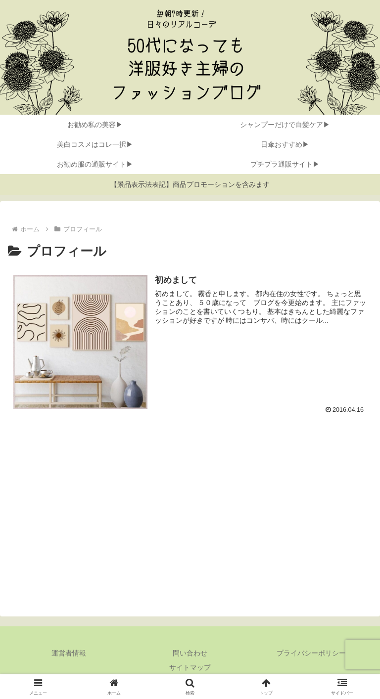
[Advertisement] (190, 515)
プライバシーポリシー (311, 653)
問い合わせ (190, 653)
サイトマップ (190, 667)
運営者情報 (68, 653)
